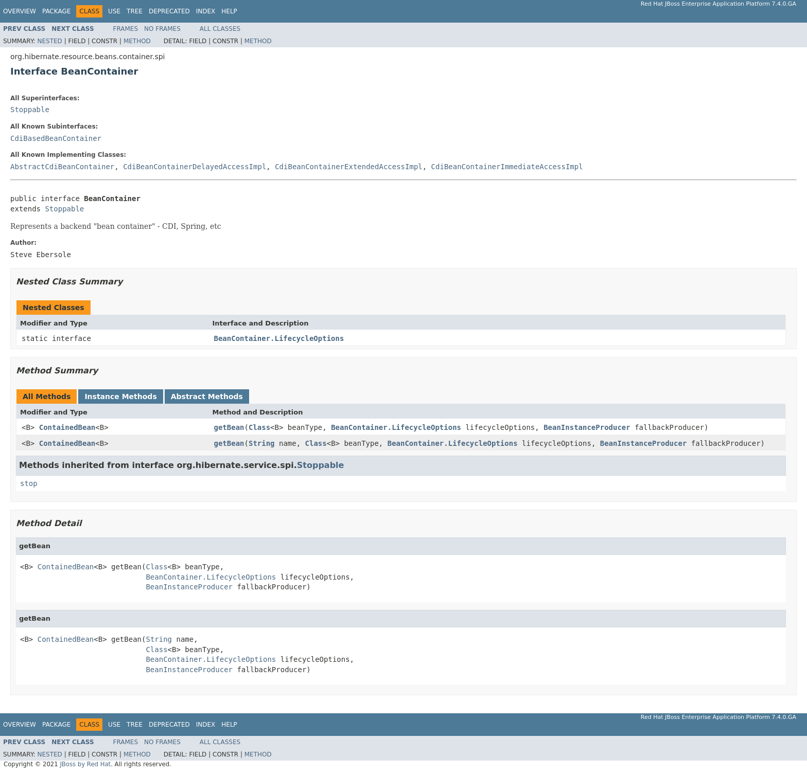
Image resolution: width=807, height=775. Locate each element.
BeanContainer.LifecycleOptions (279, 338)
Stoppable (29, 109)
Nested (49, 41)
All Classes (220, 28)
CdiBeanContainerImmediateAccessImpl (507, 167)
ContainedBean (67, 427)
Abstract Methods (207, 396)
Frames (125, 28)
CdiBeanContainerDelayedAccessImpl (194, 167)
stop (29, 483)
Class (259, 427)
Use (114, 11)
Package (56, 11)
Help (229, 11)
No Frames (162, 28)
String (262, 443)
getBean (229, 427)
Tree (135, 11)
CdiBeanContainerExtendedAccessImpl (349, 167)
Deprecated (169, 11)
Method (137, 41)
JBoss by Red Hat (85, 764)
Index (206, 11)
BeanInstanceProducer (586, 427)
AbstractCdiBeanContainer (62, 167)
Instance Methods (120, 396)
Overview (19, 11)
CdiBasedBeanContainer (55, 138)
